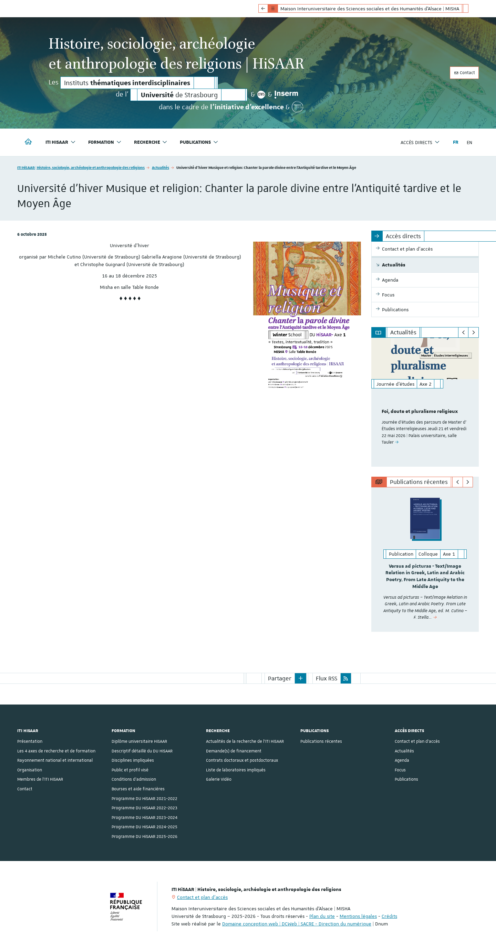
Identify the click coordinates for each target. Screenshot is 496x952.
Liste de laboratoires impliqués (236, 769)
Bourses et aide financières (138, 788)
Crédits (389, 916)
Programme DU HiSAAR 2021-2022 (144, 798)
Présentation (29, 741)
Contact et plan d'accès (417, 741)
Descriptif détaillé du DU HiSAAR (142, 750)
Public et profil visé (130, 769)
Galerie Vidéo (218, 779)
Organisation (29, 769)
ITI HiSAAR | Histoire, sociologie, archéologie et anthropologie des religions (81, 167)
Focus (400, 769)
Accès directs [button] (420, 142)
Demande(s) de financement (233, 750)
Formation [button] (105, 142)
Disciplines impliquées (133, 760)
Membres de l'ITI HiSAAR (40, 779)
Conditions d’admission (134, 779)
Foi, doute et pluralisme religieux (420, 411)
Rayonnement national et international (55, 760)
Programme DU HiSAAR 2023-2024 (144, 817)
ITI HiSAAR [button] (60, 142)
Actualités (160, 167)
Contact (464, 72)
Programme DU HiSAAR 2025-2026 (144, 836)
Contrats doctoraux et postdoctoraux (242, 760)
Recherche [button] (151, 142)
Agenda (402, 760)
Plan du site (322, 916)
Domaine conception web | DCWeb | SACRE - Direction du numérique (296, 924)
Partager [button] (279, 678)
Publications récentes (321, 741)
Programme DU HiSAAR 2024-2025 (144, 826)
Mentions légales (358, 916)
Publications (406, 779)
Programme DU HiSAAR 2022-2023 (144, 807)
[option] (425, 402)
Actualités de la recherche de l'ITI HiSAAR (245, 741)
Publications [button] (199, 142)
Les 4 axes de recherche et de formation (56, 750)
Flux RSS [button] (326, 678)
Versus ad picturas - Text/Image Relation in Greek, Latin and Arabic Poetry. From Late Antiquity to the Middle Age (425, 576)
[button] (300, 677)
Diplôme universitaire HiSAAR (139, 741)
